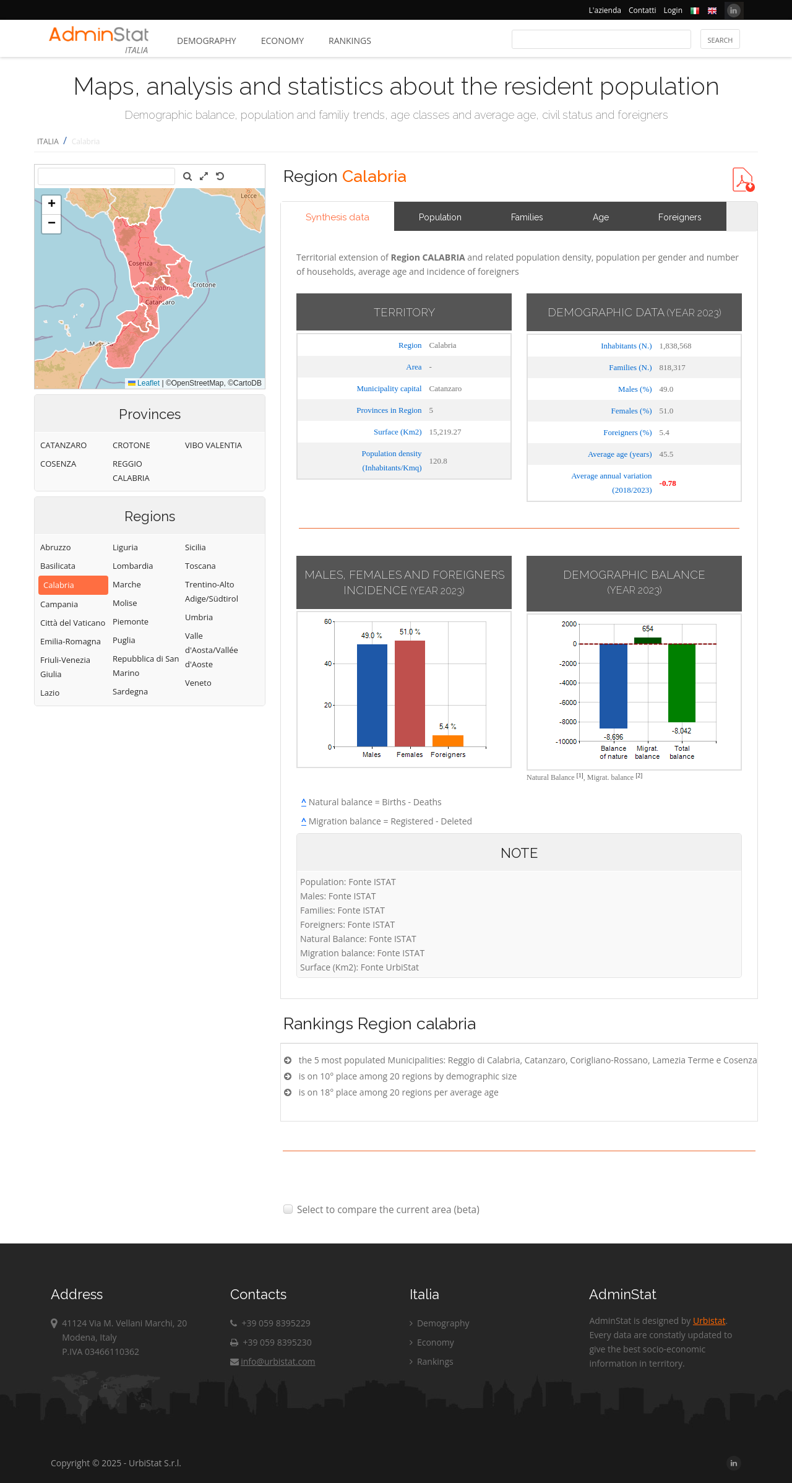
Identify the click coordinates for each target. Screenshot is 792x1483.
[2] (638, 775)
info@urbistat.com (272, 1361)
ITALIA (48, 141)
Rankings (350, 40)
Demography (206, 40)
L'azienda (605, 10)
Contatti (642, 10)
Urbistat (709, 1320)
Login (673, 10)
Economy (282, 40)
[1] (580, 775)
